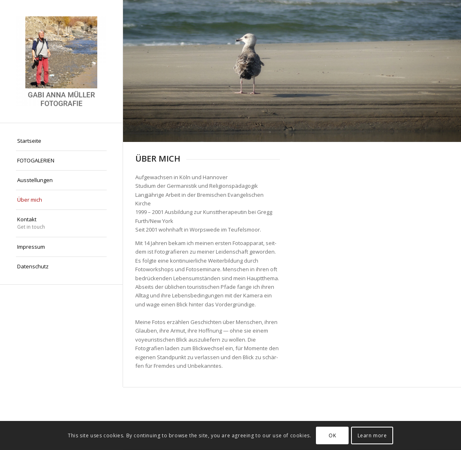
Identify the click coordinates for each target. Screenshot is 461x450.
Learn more (372, 435)
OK (332, 435)
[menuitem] (61, 141)
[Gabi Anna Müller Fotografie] (61, 61)
